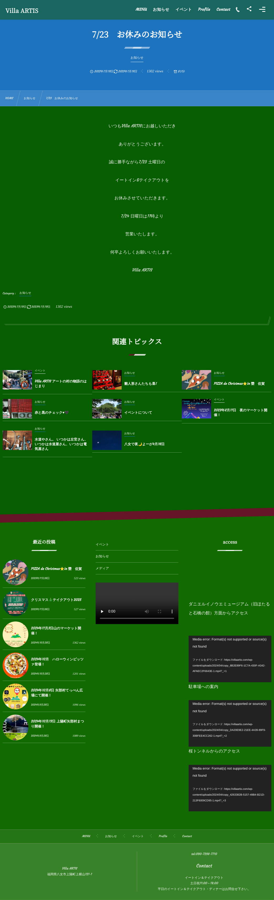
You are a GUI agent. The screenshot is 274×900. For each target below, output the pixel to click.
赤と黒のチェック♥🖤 (52, 412)
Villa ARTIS (22, 11)
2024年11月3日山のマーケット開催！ (56, 630)
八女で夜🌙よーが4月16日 (144, 444)
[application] (230, 659)
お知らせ (102, 556)
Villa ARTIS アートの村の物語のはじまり (61, 383)
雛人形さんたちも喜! (140, 383)
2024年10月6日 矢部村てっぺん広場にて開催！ (57, 692)
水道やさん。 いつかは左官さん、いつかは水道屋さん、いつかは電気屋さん (61, 444)
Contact (204, 866)
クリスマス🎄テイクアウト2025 (56, 600)
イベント (102, 545)
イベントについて (138, 412)
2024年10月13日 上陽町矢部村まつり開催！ (57, 723)
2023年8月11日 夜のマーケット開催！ (240, 412)
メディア (102, 568)
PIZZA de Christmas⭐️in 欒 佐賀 (239, 383)
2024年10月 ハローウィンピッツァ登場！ (57, 661)
